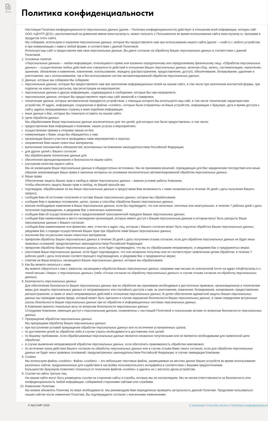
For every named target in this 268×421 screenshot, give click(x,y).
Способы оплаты (218, 405)
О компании (197, 405)
